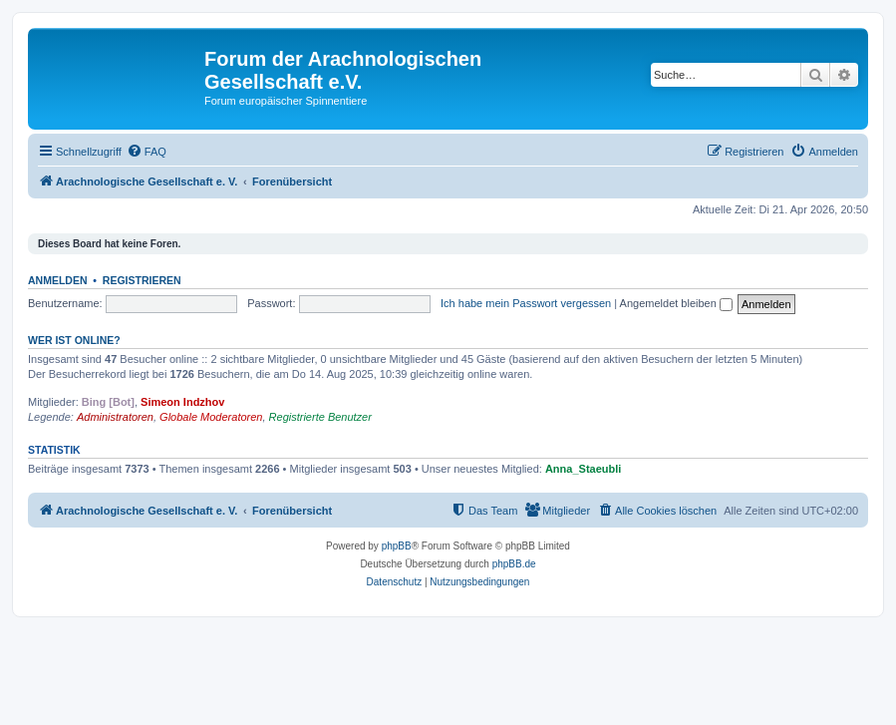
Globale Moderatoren (210, 417)
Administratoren (115, 417)
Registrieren (142, 280)
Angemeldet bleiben (676, 303)
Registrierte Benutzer (320, 417)
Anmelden (58, 280)
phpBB (397, 546)
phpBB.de (514, 563)
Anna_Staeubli (583, 469)
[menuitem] (146, 152)
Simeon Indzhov (182, 402)
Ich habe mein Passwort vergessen (526, 303)
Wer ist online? (74, 340)
